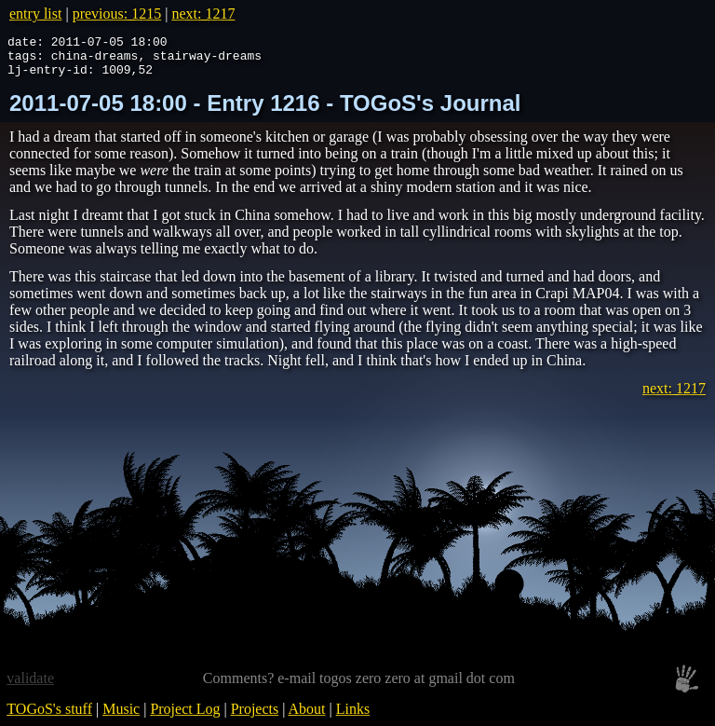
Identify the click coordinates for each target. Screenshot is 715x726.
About (307, 717)
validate (30, 686)
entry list (35, 13)
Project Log (185, 717)
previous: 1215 (117, 13)
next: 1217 (203, 13)
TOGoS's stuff (49, 717)
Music (121, 717)
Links (353, 717)
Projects (255, 717)
